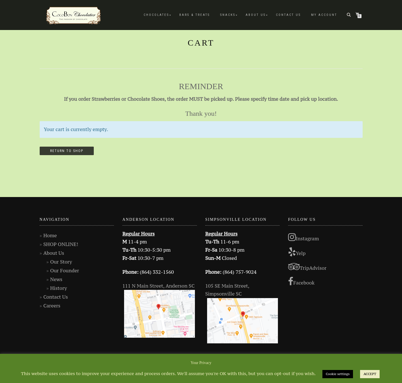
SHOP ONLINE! (60, 244)
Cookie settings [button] (338, 374)
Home (50, 235)
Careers (51, 306)
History (58, 288)
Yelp (297, 251)
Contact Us (288, 15)
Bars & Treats (194, 15)
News (56, 279)
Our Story (61, 262)
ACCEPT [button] (369, 374)
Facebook (301, 281)
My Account (324, 15)
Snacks (227, 15)
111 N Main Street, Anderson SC (158, 286)
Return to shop (66, 151)
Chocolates (156, 15)
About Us (256, 15)
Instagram (303, 237)
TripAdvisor (307, 266)
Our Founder (64, 271)
